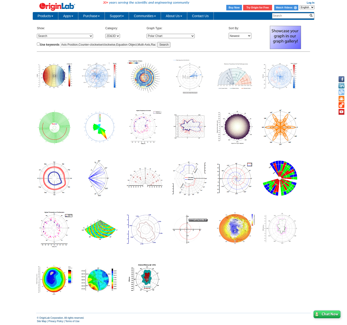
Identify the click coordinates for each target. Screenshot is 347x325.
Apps (68, 16)
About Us (174, 16)
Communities (145, 16)
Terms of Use (72, 321)
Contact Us (200, 16)
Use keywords (50, 44)
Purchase (91, 16)
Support (117, 16)
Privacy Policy (55, 321)
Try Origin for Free (258, 7)
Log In (310, 2)
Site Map (41, 321)
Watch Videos (286, 7)
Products (45, 16)
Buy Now (234, 7)
